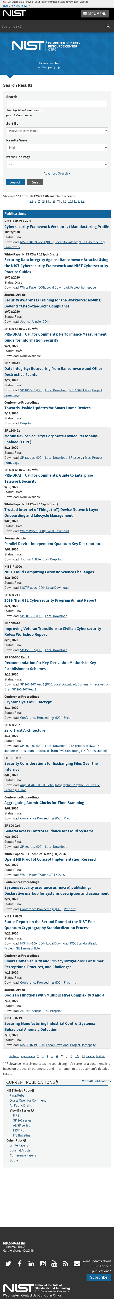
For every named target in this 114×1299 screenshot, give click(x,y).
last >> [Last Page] (100, 1056)
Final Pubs (17, 1095)
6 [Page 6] (54, 201)
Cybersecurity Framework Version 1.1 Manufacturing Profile (56, 226)
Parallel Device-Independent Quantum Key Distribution (52, 543)
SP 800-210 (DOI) (31, 847)
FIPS (16, 1115)
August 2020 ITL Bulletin (37, 785)
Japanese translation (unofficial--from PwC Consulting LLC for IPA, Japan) (55, 751)
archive (54, 63)
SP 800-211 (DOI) (31, 616)
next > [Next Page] (90, 1056)
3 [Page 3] (43, 201)
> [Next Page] (79, 201)
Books (14, 1160)
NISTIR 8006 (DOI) (32, 588)
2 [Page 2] (39, 201)
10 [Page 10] (70, 201)
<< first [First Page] (14, 1056)
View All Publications (96, 1081)
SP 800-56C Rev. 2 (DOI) (36, 684)
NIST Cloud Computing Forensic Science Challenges (49, 572)
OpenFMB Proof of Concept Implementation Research (51, 859)
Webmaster (11, 1295)
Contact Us (28, 1295)
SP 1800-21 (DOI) (31, 458)
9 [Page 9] (65, 201)
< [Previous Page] (35, 201)
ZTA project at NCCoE (83, 746)
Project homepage (83, 287)
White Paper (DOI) (32, 287)
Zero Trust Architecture (24, 730)
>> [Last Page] (82, 201)
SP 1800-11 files (80, 390)
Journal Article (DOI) (34, 322)
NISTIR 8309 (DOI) (32, 943)
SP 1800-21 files (80, 458)
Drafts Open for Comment (28, 1100)
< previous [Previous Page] (28, 1056)
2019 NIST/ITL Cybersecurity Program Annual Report (50, 600)
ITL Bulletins (21, 1135)
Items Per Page (18, 156)
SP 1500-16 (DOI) (31, 650)
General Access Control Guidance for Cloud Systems (48, 831)
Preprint (26, 423)
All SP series (21, 1125)
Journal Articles (21, 1150)
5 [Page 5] (50, 201)
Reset (35, 182)
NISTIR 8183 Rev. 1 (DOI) (36, 242)
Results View (16, 140)
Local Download (66, 242)
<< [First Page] (31, 201)
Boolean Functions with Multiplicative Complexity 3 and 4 (54, 995)
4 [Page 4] (46, 201)
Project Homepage (83, 1045)
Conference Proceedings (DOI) (41, 718)
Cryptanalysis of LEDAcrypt (28, 702)
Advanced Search (57, 173)
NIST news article (28, 948)
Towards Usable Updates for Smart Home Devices (47, 407)
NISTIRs (18, 1130)
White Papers (19, 1145)
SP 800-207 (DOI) (31, 746)
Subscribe (98, 1277)
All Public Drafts (21, 1105)
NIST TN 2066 (55, 875)
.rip (58, 67)
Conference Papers (23, 1155)
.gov (49, 67)
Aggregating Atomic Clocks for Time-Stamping (44, 802)
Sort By (12, 123)
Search (11, 96)
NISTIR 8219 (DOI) (32, 1045)
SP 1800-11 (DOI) (31, 390)
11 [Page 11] (75, 201)
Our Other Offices (50, 1295)
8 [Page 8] (61, 201)
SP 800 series (22, 1120)
